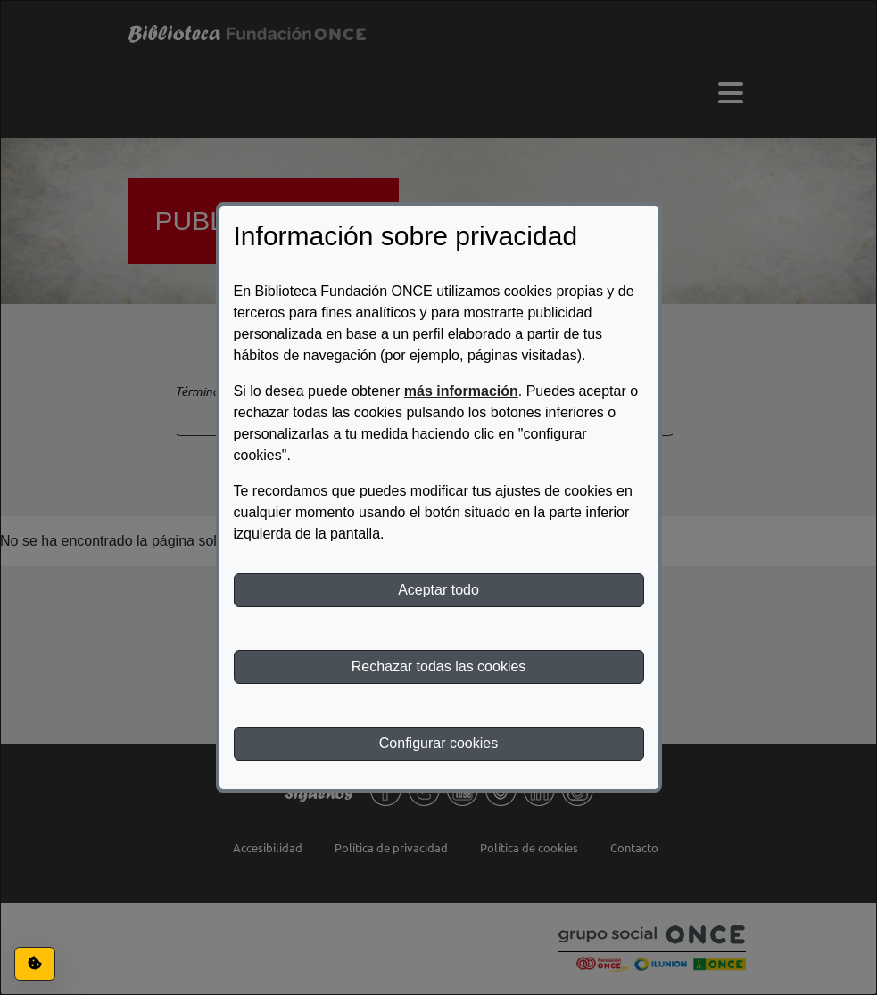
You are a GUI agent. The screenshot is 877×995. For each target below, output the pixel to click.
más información (461, 391)
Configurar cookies (438, 743)
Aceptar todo (438, 589)
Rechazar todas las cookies (439, 666)
